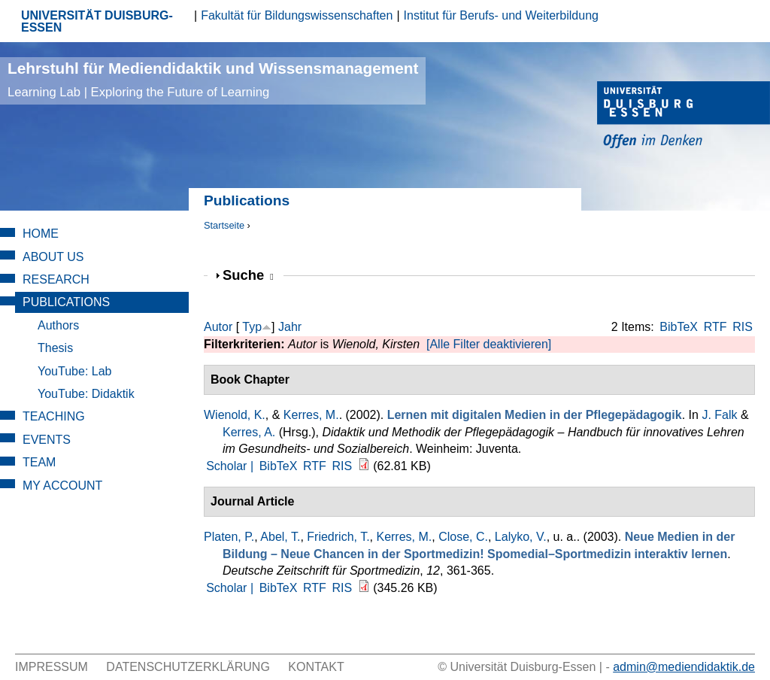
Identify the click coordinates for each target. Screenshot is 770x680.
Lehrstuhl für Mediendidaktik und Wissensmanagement (213, 79)
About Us (53, 256)
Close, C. (463, 536)
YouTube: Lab (74, 371)
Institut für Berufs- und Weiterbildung (501, 15)
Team (39, 462)
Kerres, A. (249, 432)
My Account (62, 485)
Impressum (51, 666)
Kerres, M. (311, 414)
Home (41, 233)
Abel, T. (280, 536)
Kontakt (316, 666)
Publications (66, 302)
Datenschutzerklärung (188, 666)
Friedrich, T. (338, 536)
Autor (218, 326)
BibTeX (678, 326)
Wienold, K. (234, 414)
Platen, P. (229, 536)
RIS (742, 326)
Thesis (55, 348)
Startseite (224, 225)
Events (47, 439)
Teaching (54, 416)
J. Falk (719, 414)
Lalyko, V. (521, 536)
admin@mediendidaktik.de (684, 666)
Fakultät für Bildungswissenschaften (297, 15)
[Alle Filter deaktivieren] (488, 344)
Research (56, 279)
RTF (715, 326)
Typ (252, 326)
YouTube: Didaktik (86, 393)
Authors (58, 325)
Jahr (290, 326)
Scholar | (231, 466)
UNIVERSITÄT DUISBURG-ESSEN (97, 21)
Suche (248, 275)
